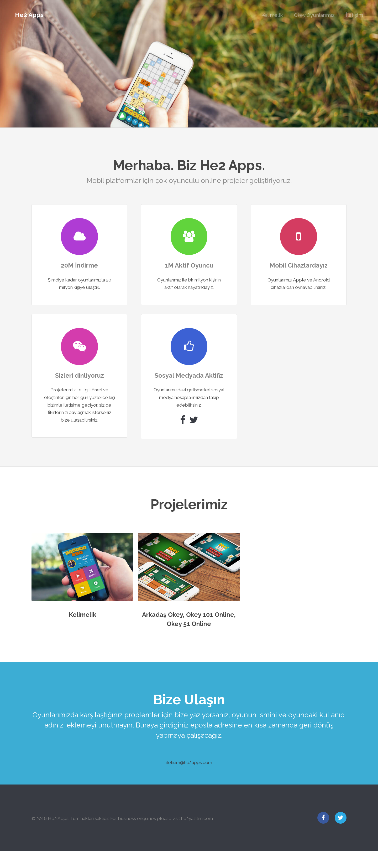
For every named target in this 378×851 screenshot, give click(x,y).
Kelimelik (272, 15)
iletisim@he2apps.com (189, 762)
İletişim (354, 15)
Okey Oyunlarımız (314, 15)
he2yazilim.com (197, 818)
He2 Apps (29, 15)
